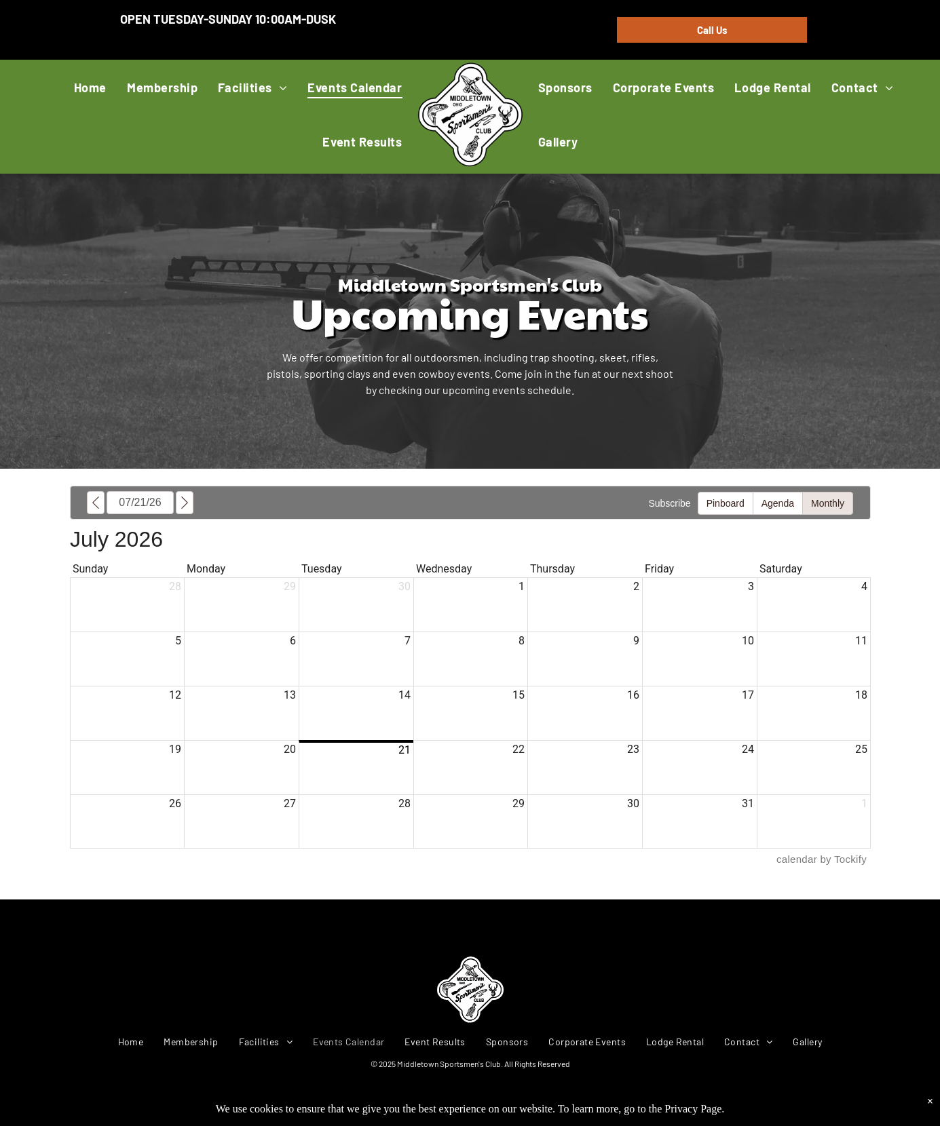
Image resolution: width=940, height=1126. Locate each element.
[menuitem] (90, 87)
